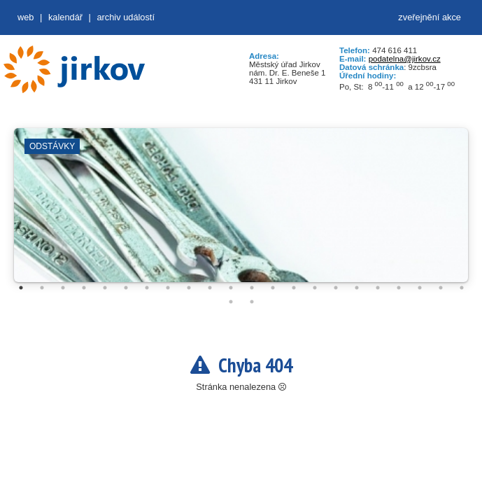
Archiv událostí (126, 17)
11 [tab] (231, 288)
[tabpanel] (241, 212)
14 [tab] (294, 288)
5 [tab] (105, 288)
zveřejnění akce (429, 17)
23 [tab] (231, 302)
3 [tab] (63, 288)
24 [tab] (252, 302)
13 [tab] (273, 288)
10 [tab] (210, 288)
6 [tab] (126, 288)
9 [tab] (189, 288)
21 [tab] (441, 288)
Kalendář (65, 17)
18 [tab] (378, 288)
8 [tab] (168, 288)
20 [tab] (420, 288)
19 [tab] (399, 288)
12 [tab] (252, 288)
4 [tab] (84, 288)
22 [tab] (462, 288)
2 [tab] (42, 288)
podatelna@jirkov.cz (405, 59)
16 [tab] (336, 288)
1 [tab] (21, 288)
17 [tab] (357, 288)
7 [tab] (147, 288)
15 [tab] (315, 288)
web (25, 17)
